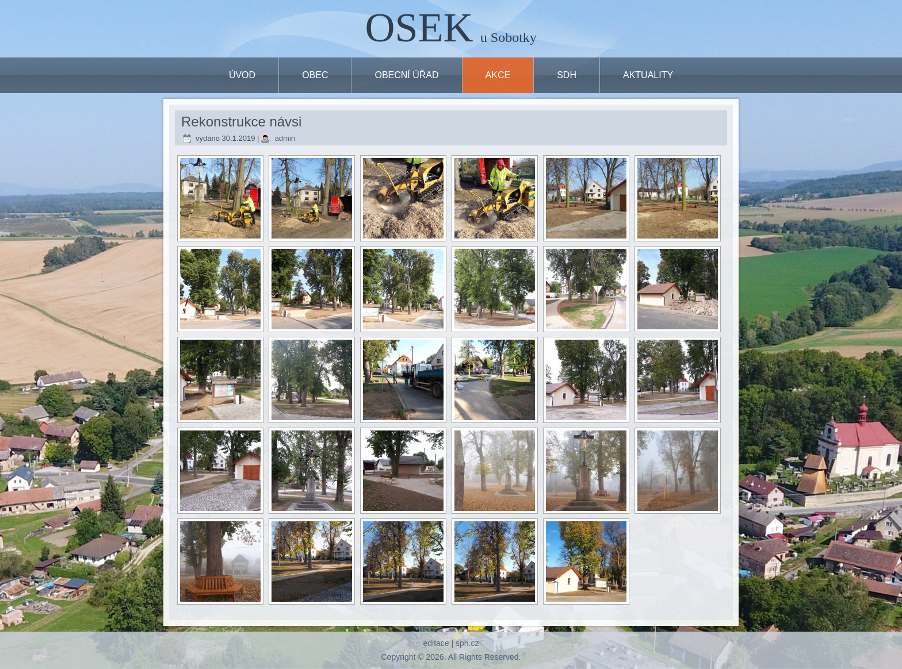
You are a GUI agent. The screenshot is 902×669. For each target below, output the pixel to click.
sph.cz (467, 643)
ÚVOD (242, 75)
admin (285, 138)
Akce (498, 75)
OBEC (315, 75)
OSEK (419, 28)
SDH (566, 75)
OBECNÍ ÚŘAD (406, 75)
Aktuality (648, 75)
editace (436, 643)
